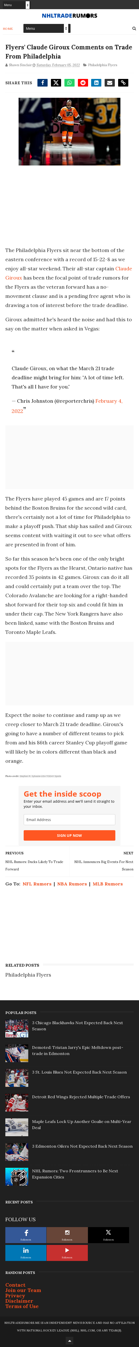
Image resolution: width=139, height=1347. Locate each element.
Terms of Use (22, 1306)
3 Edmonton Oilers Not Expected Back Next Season (82, 1146)
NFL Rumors (37, 884)
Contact (15, 1285)
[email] (69, 819)
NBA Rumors (72, 884)
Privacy (15, 1295)
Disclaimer (19, 1301)
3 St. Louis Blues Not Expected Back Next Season (79, 1072)
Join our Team (23, 1290)
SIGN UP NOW (69, 835)
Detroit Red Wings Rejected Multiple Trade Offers (81, 1096)
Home (8, 29)
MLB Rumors (108, 884)
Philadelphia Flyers (102, 65)
